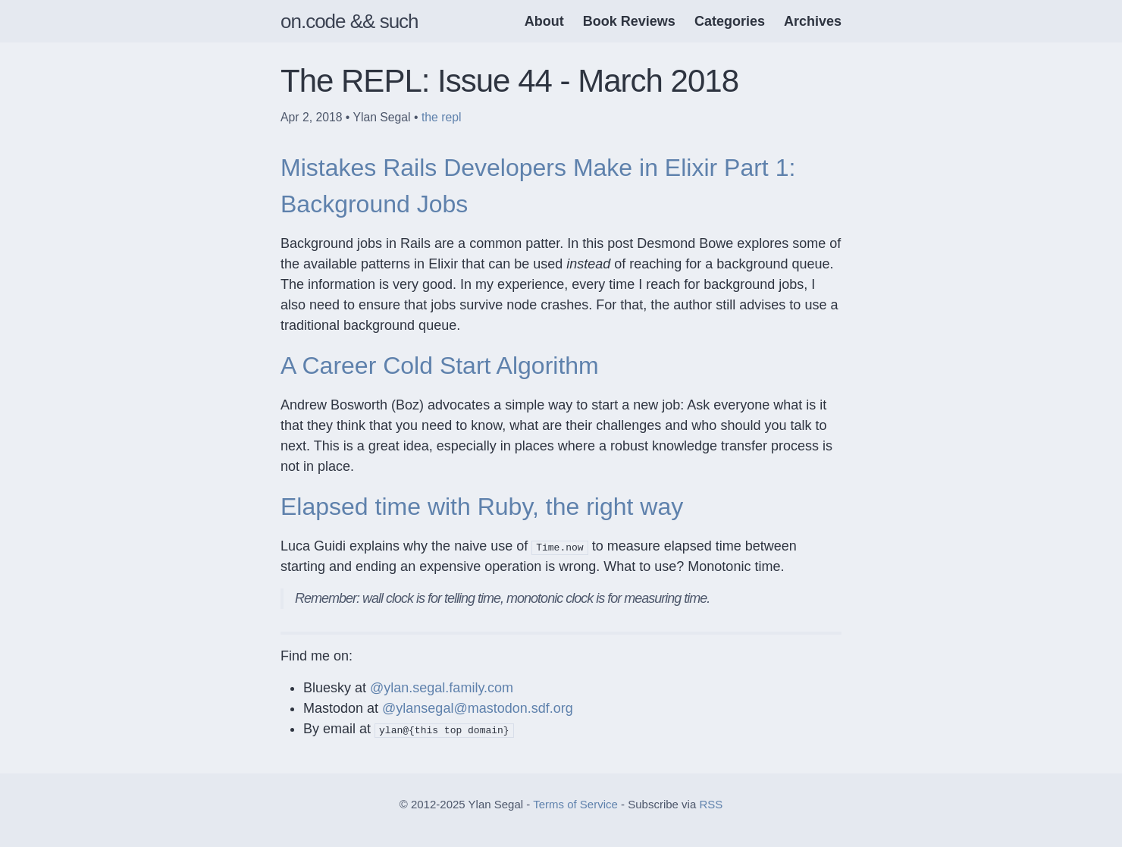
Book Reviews (629, 21)
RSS (710, 804)
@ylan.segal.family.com (441, 687)
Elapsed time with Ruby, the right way (481, 506)
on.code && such (349, 21)
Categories (729, 21)
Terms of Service (575, 804)
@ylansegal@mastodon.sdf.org (477, 708)
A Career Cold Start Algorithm (439, 365)
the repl (442, 117)
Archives (813, 21)
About (544, 21)
